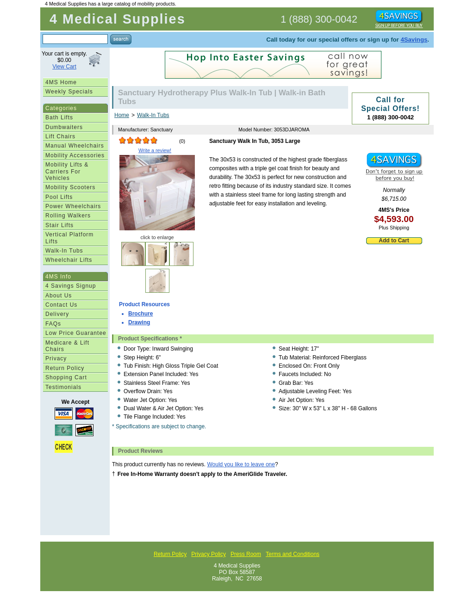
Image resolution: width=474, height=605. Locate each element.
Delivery (57, 314)
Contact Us (61, 305)
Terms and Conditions (292, 554)
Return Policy (64, 368)
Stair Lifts (59, 225)
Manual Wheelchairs (74, 145)
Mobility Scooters (70, 187)
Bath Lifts (59, 117)
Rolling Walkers (68, 215)
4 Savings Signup (70, 286)
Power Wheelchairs (73, 206)
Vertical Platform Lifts (69, 237)
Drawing (139, 322)
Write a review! (154, 150)
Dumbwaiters (64, 127)
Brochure (140, 313)
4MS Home (61, 82)
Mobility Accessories (75, 155)
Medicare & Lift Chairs (67, 346)
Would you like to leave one (241, 464)
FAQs (53, 324)
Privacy (56, 358)
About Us (58, 295)
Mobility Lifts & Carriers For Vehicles (66, 171)
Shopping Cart (66, 377)
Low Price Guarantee (75, 333)
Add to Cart (394, 240)
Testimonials (63, 387)
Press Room (246, 554)
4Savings (413, 39)
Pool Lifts (59, 197)
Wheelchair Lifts (68, 260)
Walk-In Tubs (64, 250)
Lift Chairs (60, 136)
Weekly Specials (69, 91)
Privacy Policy (208, 554)
